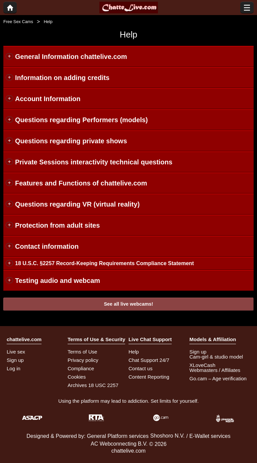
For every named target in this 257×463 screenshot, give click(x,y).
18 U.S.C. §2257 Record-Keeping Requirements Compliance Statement (104, 263)
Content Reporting (148, 377)
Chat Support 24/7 (148, 360)
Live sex (16, 352)
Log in (13, 368)
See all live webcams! (128, 304)
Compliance (81, 368)
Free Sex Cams (18, 21)
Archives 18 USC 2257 (93, 385)
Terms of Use (82, 352)
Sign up (15, 360)
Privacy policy (83, 360)
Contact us (140, 368)
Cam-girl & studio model (216, 357)
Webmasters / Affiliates (214, 370)
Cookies (77, 377)
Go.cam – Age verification (218, 378)
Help (133, 352)
